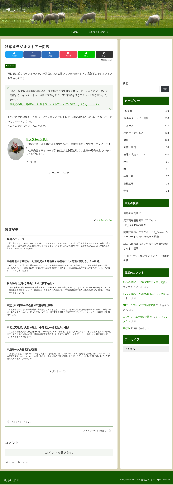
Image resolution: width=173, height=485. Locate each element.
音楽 (146, 191)
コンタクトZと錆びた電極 (137, 316)
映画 (146, 162)
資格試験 (146, 183)
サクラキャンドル (37, 139)
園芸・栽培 (146, 147)
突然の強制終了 (132, 213)
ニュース (10, 66)
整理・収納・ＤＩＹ (146, 154)
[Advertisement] (59, 194)
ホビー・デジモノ (146, 133)
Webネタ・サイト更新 (146, 118)
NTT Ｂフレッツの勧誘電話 (139, 305)
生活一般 (146, 176)
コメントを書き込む (59, 454)
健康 (146, 140)
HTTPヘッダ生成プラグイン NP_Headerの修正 (146, 258)
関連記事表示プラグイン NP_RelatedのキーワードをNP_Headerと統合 (145, 234)
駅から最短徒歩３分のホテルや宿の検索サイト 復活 (145, 246)
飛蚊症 (126, 328)
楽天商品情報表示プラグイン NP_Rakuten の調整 (139, 222)
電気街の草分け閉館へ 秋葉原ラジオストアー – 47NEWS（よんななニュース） (55, 104)
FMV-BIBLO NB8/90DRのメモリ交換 (144, 282)
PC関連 (146, 111)
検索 (125, 83)
